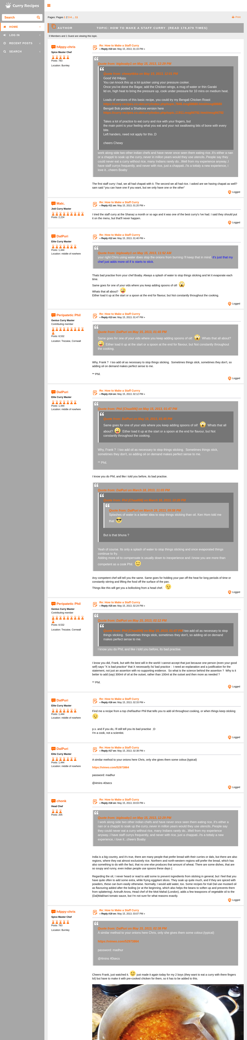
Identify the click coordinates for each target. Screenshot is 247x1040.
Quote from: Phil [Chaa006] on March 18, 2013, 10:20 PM (144, 500)
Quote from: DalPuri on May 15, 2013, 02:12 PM (132, 620)
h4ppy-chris (66, 47)
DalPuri (62, 236)
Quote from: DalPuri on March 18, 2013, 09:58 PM (145, 510)
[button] (48, 5)
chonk (61, 801)
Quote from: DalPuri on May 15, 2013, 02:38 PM (132, 928)
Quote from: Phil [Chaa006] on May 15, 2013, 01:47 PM (137, 408)
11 (76, 17)
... (73, 17)
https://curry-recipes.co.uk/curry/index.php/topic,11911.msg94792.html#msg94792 (163, 112)
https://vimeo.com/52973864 (110, 767)
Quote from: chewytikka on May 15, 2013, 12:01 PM (140, 73)
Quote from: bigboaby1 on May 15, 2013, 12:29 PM (134, 63)
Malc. (61, 203)
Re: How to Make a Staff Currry (119, 234)
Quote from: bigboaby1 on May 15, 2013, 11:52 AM (134, 253)
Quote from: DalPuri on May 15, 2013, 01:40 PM (132, 332)
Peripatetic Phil (69, 315)
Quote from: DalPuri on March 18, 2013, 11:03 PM (134, 490)
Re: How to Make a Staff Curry (119, 45)
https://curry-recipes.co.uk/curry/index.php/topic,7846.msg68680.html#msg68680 (162, 104)
